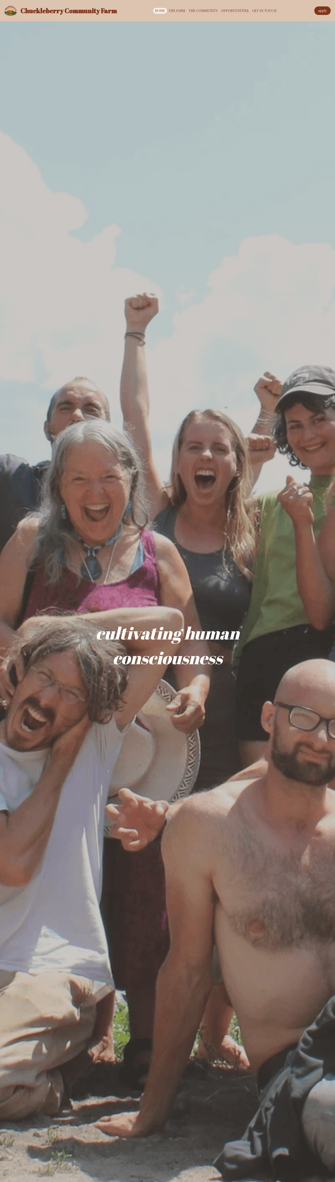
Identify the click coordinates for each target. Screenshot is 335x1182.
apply (322, 10)
